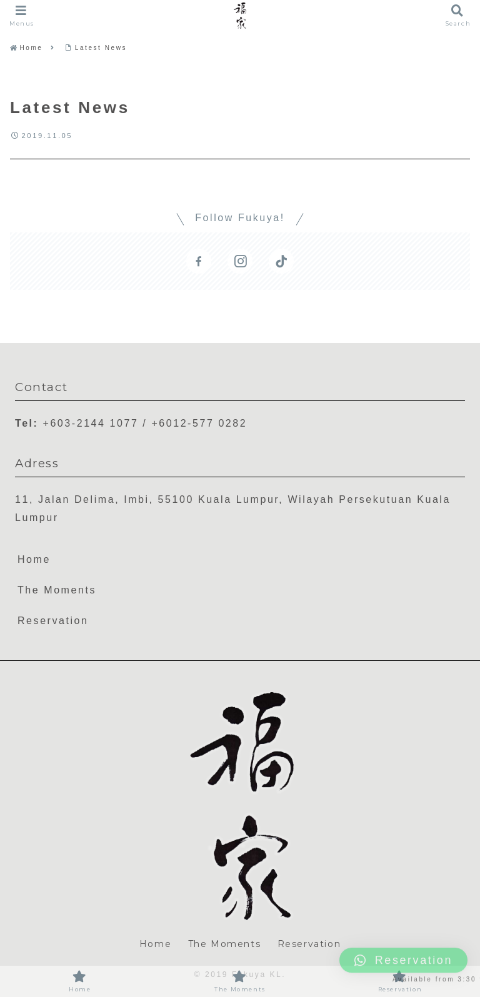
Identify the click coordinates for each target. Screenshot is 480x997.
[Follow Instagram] (240, 261)
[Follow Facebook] (198, 261)
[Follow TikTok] (281, 261)
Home (34, 559)
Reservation (53, 620)
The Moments (57, 590)
